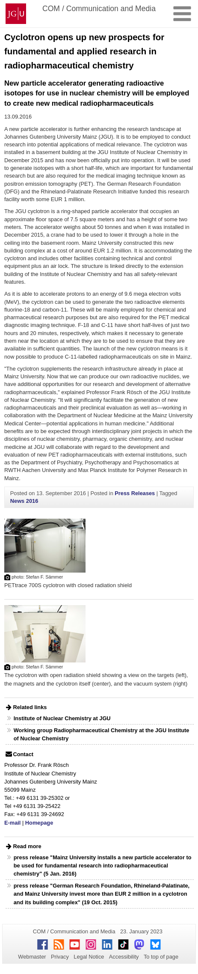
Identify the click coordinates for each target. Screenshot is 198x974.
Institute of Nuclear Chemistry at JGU (62, 718)
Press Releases (135, 493)
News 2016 (24, 501)
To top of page (161, 956)
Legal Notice (89, 956)
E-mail (12, 823)
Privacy (60, 956)
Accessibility (124, 956)
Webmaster (32, 956)
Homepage (39, 823)
